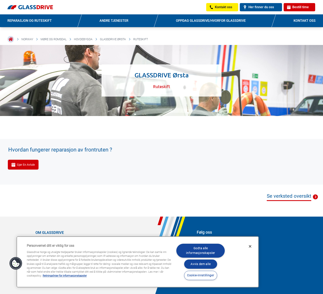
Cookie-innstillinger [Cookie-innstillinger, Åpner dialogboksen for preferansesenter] (200, 275)
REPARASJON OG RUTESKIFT (29, 21)
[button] (15, 263)
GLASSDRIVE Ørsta (113, 39)
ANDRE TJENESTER (113, 21)
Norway (27, 39)
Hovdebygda (83, 39)
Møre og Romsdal (54, 39)
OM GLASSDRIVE (49, 232)
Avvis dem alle (201, 264)
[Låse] (250, 246)
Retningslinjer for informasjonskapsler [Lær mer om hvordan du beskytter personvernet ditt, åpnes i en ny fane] (65, 275)
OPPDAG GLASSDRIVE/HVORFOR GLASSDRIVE (211, 21)
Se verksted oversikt (289, 196)
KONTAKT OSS (305, 21)
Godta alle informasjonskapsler (200, 251)
